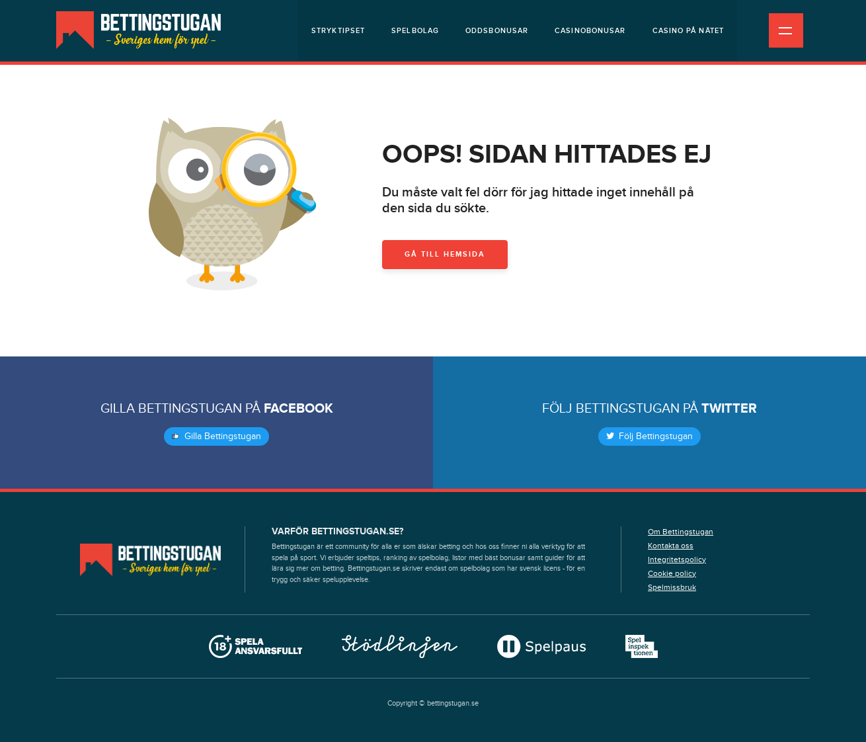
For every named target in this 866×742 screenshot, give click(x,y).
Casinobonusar (590, 30)
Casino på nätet (688, 30)
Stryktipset (338, 30)
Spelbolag (415, 30)
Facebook (298, 409)
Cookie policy (672, 573)
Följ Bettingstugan (649, 436)
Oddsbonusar (496, 30)
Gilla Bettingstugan (216, 436)
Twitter (729, 409)
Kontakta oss (670, 545)
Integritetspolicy (677, 559)
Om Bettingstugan (680, 531)
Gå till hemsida (445, 254)
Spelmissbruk (672, 587)
